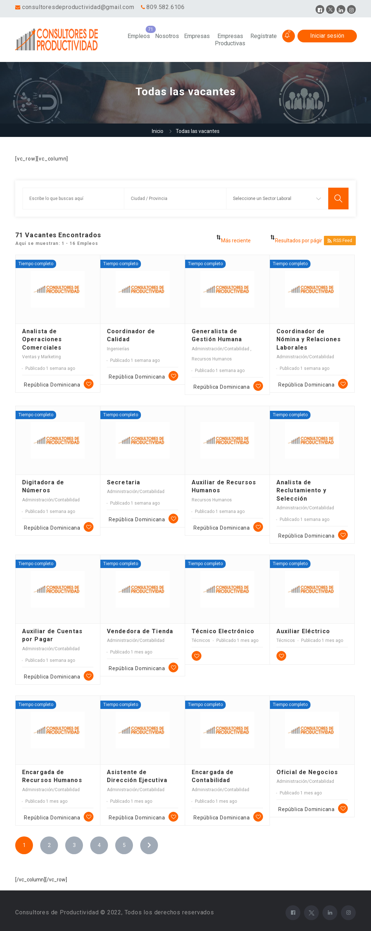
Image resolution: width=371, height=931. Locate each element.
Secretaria (123, 482)
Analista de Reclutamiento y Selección (301, 490)
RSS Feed (340, 240)
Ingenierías (118, 348)
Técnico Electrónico (223, 631)
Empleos (139, 36)
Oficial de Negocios (307, 772)
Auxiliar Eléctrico (303, 631)
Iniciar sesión (327, 35)
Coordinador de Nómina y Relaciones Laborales (308, 339)
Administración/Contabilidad (221, 348)
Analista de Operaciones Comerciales (42, 339)
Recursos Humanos (212, 359)
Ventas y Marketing (41, 356)
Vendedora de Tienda (140, 631)
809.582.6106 (165, 7)
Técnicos (201, 640)
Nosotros (167, 36)
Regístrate (263, 36)
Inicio (157, 131)
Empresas (197, 36)
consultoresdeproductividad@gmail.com (78, 7)
